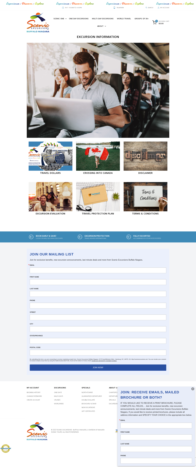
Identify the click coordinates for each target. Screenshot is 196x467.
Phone (32, 301)
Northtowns (87, 393)
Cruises (57, 401)
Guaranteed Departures (92, 397)
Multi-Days (58, 397)
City (31, 325)
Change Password (34, 397)
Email (32, 266)
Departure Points (116, 397)
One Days (58, 393)
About (100, 26)
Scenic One (59, 19)
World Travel (124, 19)
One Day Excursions (78, 19)
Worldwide (59, 405)
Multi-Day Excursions (103, 19)
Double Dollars (88, 401)
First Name (34, 278)
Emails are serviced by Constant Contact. (104, 362)
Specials (112, 401)
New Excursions (88, 408)
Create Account (33, 401)
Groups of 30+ (141, 19)
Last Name (34, 290)
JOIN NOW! (98, 369)
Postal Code (35, 348)
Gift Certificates (88, 412)
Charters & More (116, 393)
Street (33, 313)
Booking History (33, 393)
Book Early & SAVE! (89, 405)
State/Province (36, 337)
